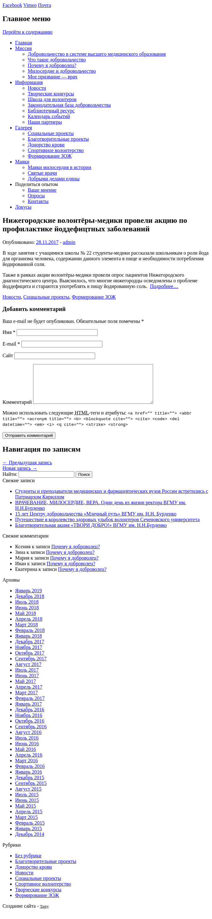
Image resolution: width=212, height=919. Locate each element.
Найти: (10, 481)
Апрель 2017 (29, 694)
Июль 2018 (26, 609)
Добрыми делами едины (53, 178)
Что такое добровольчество (57, 59)
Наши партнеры (45, 122)
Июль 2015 (26, 802)
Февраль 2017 (30, 705)
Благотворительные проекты (58, 139)
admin (69, 242)
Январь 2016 (28, 779)
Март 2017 (26, 700)
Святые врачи (42, 173)
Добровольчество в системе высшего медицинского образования (97, 54)
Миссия (23, 48)
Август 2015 (28, 796)
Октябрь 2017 (29, 660)
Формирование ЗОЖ (50, 156)
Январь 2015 (28, 836)
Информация (29, 82)
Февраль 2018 (30, 637)
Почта (44, 5)
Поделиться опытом (36, 184)
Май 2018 (25, 620)
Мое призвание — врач (52, 76)
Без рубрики (28, 863)
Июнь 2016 (27, 751)
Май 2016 (25, 756)
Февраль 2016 (30, 773)
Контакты (38, 201)
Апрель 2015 (29, 819)
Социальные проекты (51, 133)
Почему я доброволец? (52, 65)
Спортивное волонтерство (55, 150)
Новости (37, 88)
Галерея (23, 127)
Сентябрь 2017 (31, 666)
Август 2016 (28, 739)
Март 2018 (26, 632)
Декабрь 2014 (29, 841)
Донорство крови (46, 144)
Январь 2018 (28, 643)
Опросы (36, 195)
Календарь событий (49, 116)
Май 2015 (25, 813)
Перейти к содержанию (28, 32)
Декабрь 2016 (29, 717)
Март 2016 (26, 768)
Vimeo (30, 5)
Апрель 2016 (29, 762)
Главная (23, 42)
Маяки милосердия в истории (59, 167)
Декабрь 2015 (29, 785)
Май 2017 (25, 688)
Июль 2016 (26, 745)
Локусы (23, 207)
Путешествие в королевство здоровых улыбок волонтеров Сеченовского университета (107, 527)
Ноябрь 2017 (28, 654)
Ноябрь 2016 (28, 722)
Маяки (22, 161)
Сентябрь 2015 (31, 790)
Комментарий (17, 409)
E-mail (11, 344)
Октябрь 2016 (29, 728)
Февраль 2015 (30, 830)
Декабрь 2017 (29, 649)
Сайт (8, 355)
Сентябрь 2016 (31, 734)
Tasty (44, 913)
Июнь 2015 (27, 807)
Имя (9, 332)
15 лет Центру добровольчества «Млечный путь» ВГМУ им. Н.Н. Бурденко (95, 521)
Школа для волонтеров (52, 99)
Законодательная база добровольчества (69, 105)
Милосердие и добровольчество (62, 71)
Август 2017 (28, 671)
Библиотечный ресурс (51, 110)
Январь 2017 (28, 711)
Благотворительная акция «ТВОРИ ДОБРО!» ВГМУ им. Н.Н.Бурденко (91, 532)
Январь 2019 (28, 598)
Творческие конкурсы (51, 93)
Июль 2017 (26, 677)
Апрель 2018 (29, 626)
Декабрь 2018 (29, 603)
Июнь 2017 (27, 683)
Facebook (12, 5)
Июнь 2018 (27, 615)
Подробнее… (164, 286)
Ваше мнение (42, 190)
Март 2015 (26, 824)
